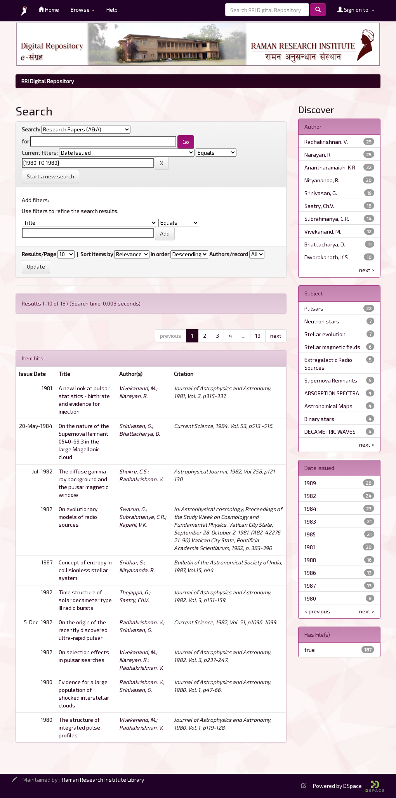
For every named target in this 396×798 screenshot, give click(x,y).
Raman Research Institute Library (103, 779)
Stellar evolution (325, 334)
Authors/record (228, 254)
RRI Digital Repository (47, 81)
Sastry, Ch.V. (134, 600)
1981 (309, 547)
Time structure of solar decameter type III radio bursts (85, 600)
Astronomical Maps (328, 406)
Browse (83, 9)
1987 (310, 585)
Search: (31, 129)
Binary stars (319, 419)
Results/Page (39, 254)
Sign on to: (356, 9)
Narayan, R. (133, 396)
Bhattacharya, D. (139, 433)
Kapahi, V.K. (133, 524)
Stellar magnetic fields (332, 347)
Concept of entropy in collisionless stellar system (85, 570)
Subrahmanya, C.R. (142, 516)
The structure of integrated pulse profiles (79, 727)
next (275, 335)
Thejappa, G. (134, 592)
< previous (317, 611)
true (309, 649)
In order (160, 254)
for (25, 141)
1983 (310, 521)
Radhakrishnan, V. (141, 479)
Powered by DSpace (348, 785)
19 (258, 335)
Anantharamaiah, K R (329, 167)
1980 (310, 598)
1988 (310, 560)
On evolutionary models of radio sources (78, 517)
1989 (310, 483)
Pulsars (313, 308)
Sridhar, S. (131, 562)
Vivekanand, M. (137, 388)
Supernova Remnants (330, 380)
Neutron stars (321, 321)
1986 (310, 572)
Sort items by (96, 254)
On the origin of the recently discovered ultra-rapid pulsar (83, 630)
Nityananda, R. (137, 570)
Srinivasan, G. (135, 426)
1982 (310, 495)
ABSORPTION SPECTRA (331, 393)
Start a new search (50, 176)
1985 (310, 534)
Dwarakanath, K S (326, 257)
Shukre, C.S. (133, 471)
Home (48, 9)
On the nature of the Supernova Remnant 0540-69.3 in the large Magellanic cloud (84, 441)
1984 (310, 508)
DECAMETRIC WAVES (330, 431)
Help (112, 9)
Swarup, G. (132, 509)
